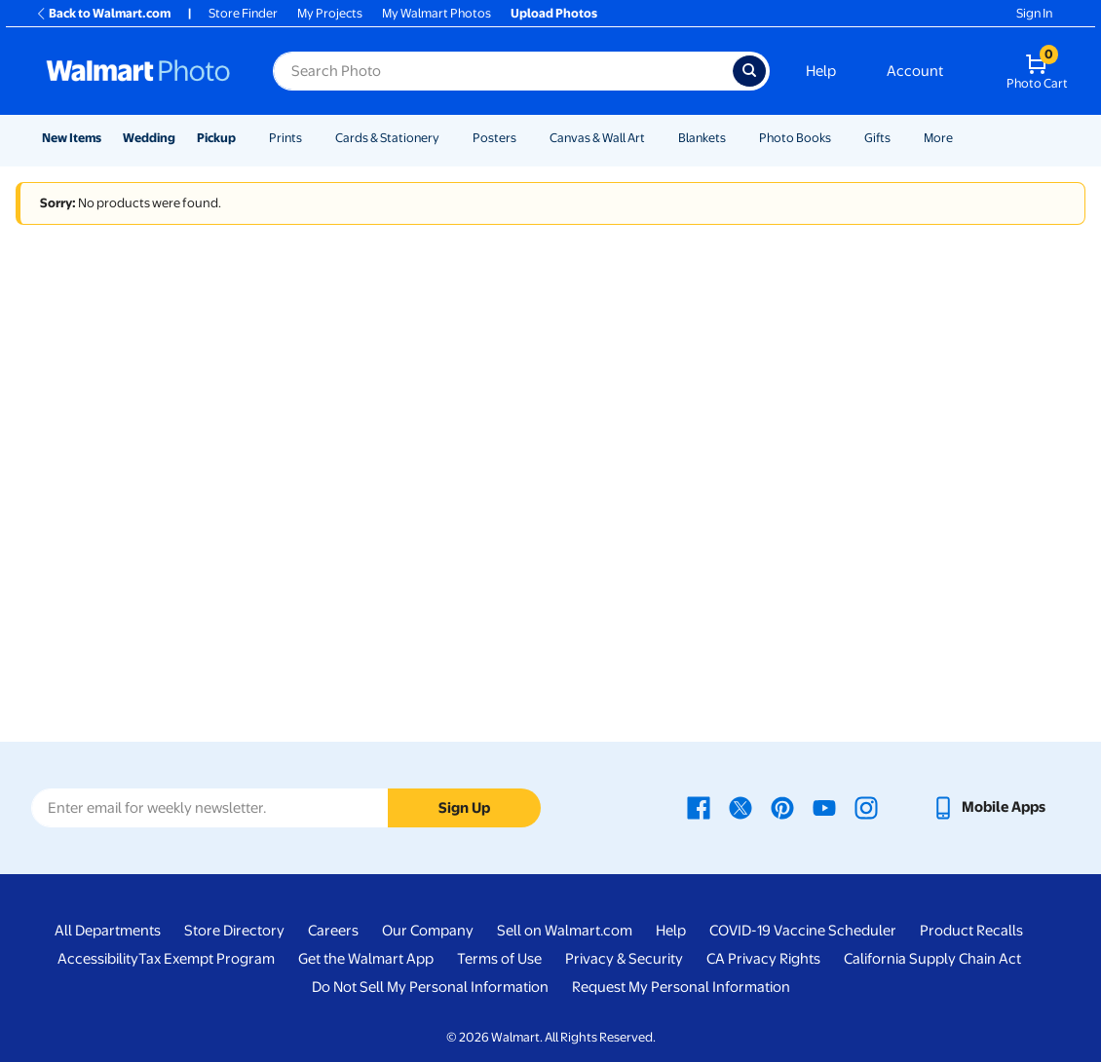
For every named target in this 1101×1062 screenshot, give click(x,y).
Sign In (1034, 13)
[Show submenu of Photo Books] (840, 138)
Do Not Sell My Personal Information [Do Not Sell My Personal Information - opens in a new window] (430, 987)
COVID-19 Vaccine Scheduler (802, 930)
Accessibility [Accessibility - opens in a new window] (97, 959)
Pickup (216, 137)
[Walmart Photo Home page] (138, 71)
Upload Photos (554, 13)
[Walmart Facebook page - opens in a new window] (698, 807)
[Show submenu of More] (962, 138)
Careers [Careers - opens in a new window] (333, 930)
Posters (494, 137)
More (938, 137)
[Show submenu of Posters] (525, 138)
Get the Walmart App (366, 959)
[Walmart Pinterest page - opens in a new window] (782, 807)
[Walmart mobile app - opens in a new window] (988, 807)
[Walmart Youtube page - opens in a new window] (824, 807)
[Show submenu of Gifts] (899, 138)
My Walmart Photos (436, 13)
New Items (71, 137)
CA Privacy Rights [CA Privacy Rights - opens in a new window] (763, 959)
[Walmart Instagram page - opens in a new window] (866, 807)
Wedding (149, 137)
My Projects (329, 13)
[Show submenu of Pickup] (244, 138)
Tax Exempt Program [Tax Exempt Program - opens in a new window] (206, 959)
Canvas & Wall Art (597, 137)
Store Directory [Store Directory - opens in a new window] (234, 930)
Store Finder (243, 13)
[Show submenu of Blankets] (734, 138)
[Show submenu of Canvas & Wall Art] (654, 138)
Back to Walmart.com (103, 13)
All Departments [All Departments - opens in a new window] (108, 930)
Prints (285, 137)
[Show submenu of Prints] (311, 138)
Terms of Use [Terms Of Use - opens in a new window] (499, 959)
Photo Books (795, 137)
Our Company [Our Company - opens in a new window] (428, 930)
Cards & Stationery (387, 137)
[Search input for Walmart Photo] (503, 71)
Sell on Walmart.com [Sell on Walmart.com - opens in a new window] (564, 930)
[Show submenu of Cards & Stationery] (448, 138)
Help (821, 71)
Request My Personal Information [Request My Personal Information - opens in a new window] (681, 987)
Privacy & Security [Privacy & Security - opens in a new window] (624, 959)
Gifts (877, 137)
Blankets (702, 137)
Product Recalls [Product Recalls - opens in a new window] (971, 930)
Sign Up (464, 808)
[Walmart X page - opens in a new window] (740, 807)
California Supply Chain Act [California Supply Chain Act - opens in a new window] (932, 959)
